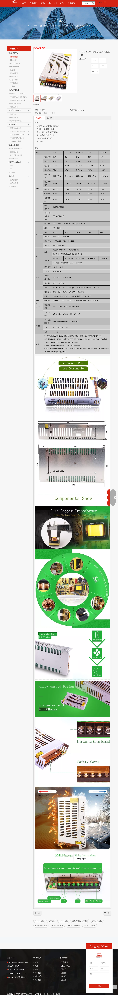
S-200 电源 (63, 921)
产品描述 (39, 118)
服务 (36, 969)
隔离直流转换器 (15, 128)
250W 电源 (39, 921)
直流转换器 (13, 124)
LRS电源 (13, 60)
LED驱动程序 (15, 67)
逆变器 (63, 969)
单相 (11, 166)
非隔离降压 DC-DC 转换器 (19, 97)
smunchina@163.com (17, 977)
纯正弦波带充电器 (16, 121)
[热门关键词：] (93, 3)
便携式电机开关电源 (80, 921)
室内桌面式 (14, 183)
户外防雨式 (14, 186)
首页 (36, 962)
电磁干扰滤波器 (15, 162)
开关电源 (64, 962)
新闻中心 (37, 976)
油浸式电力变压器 (16, 155)
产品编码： (39, 113)
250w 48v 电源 (73, 926)
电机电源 (51, 921)
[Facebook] (91, 946)
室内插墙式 (14, 180)
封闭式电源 (14, 57)
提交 (99, 986)
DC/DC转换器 (14, 90)
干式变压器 (14, 158)
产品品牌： (74, 110)
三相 (11, 169)
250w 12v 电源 (90, 926)
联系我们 (37, 980)
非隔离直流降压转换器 (18, 131)
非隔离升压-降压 (16, 103)
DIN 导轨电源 (15, 63)
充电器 (12, 86)
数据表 (49, 118)
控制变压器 (14, 152)
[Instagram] (106, 946)
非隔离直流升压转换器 (18, 135)
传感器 (63, 976)
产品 (36, 966)
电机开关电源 (97, 921)
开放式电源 (14, 80)
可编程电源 (14, 73)
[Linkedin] (98, 946)
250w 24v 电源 (57, 926)
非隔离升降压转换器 (17, 138)
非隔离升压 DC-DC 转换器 (19, 100)
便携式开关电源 (41, 926)
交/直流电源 (13, 53)
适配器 (12, 70)
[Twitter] (102, 946)
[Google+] (95, 946)
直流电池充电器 (15, 141)
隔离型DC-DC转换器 (17, 94)
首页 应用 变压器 (16, 149)
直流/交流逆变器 (15, 110)
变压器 (63, 980)
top (115, 987)
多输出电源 (14, 76)
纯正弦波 (13, 114)
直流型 (12, 172)
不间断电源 (14, 83)
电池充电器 (14, 107)
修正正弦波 (14, 117)
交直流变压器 (14, 145)
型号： (37, 110)
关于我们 (37, 973)
